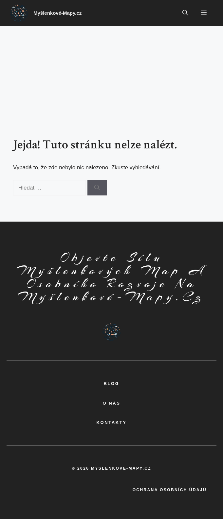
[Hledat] (97, 188)
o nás (111, 403)
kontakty (111, 422)
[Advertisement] (111, 75)
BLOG (112, 383)
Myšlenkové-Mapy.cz (57, 13)
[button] (185, 13)
